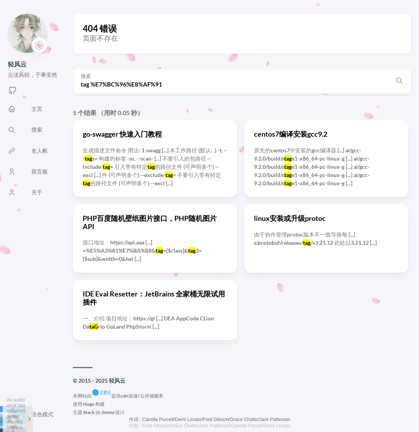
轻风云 (17, 64)
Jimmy (107, 412)
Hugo (88, 404)
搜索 (86, 76)
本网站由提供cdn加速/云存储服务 (118, 396)
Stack (89, 412)
